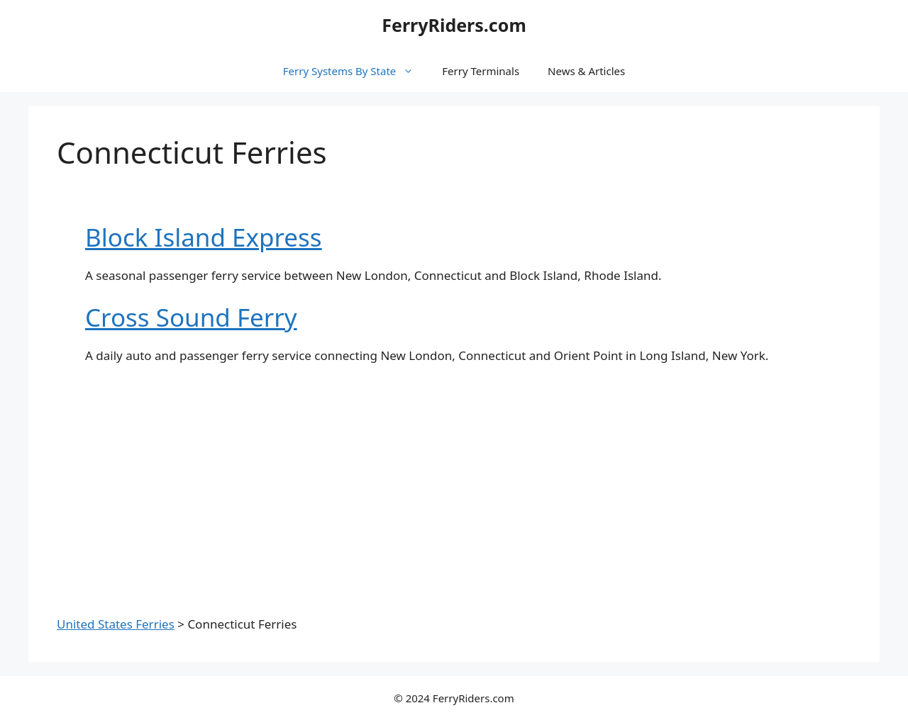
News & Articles (586, 71)
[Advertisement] (454, 482)
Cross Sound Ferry (191, 317)
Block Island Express (203, 237)
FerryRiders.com (454, 25)
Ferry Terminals (480, 71)
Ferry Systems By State (355, 71)
